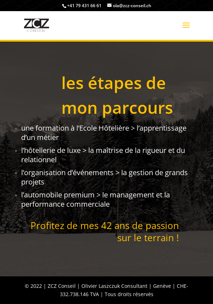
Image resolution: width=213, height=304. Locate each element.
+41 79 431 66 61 (84, 6)
